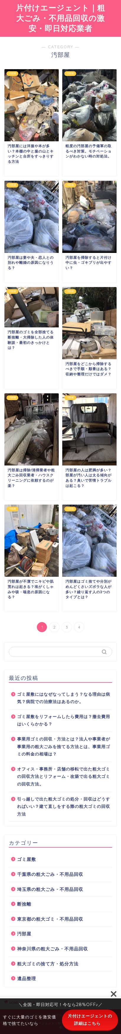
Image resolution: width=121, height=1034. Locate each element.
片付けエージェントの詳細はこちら (90, 1019)
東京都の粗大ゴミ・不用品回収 (50, 919)
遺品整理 (26, 978)
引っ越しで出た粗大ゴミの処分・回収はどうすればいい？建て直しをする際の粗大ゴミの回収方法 (63, 806)
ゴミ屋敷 (26, 859)
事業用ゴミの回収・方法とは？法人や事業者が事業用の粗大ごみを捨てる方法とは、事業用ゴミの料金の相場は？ (63, 746)
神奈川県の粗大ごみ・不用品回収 (52, 948)
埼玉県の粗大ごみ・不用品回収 (50, 889)
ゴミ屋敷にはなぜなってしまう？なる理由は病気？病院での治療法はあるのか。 (63, 698)
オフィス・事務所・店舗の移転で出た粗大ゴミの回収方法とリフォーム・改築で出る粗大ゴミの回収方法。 (63, 776)
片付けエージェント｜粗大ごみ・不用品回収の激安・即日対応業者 (60, 18)
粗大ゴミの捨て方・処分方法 (48, 963)
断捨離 (24, 904)
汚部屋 (24, 933)
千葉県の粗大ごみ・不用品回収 (50, 874)
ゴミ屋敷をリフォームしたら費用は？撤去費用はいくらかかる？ (63, 721)
